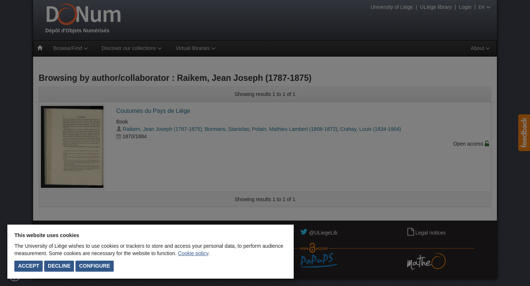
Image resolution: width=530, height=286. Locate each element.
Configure (94, 266)
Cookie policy (193, 253)
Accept (28, 266)
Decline (59, 266)
